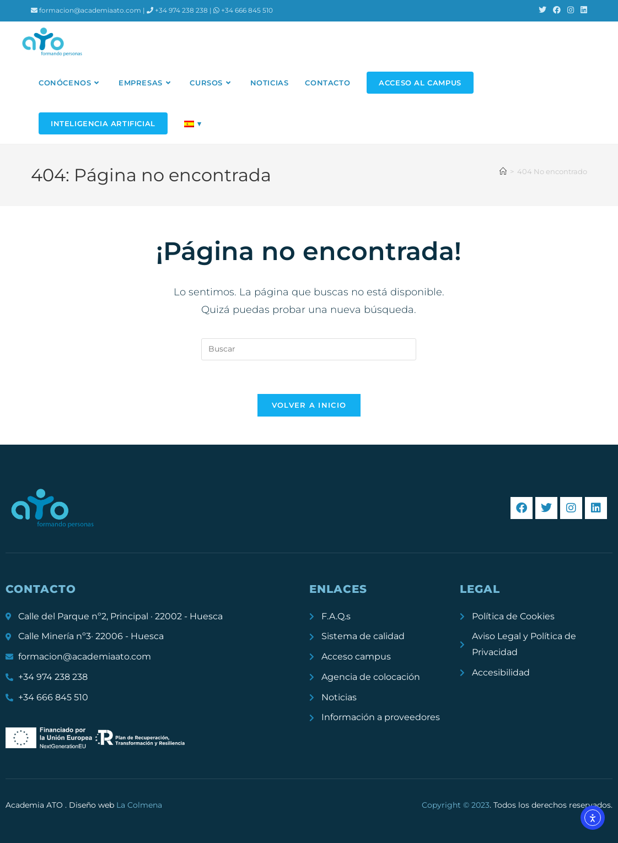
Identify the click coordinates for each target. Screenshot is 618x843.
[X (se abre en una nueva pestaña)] (542, 10)
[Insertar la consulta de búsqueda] (308, 349)
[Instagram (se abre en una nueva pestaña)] (570, 10)
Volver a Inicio (309, 405)
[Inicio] (503, 171)
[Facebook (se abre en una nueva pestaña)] (557, 10)
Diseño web (115, 805)
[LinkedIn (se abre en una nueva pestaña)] (582, 10)
